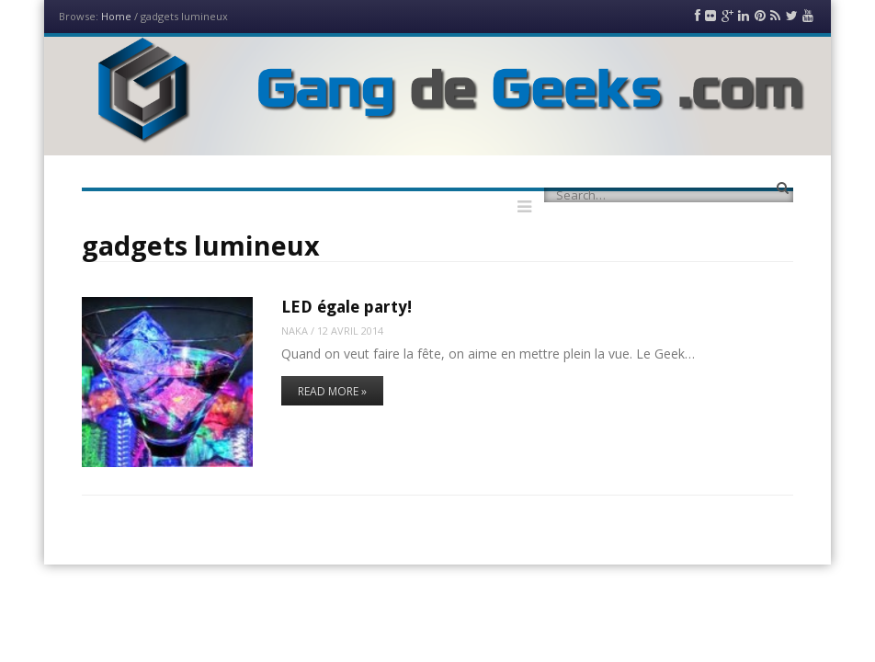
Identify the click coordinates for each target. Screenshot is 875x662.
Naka (294, 330)
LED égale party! (346, 306)
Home (116, 16)
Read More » (332, 391)
